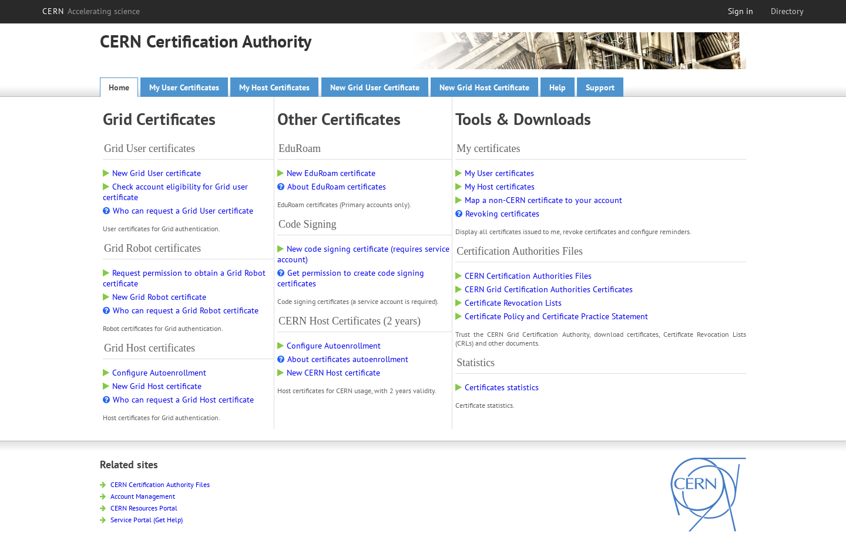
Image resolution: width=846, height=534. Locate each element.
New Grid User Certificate (374, 87)
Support (600, 87)
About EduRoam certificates (331, 186)
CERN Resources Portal (138, 507)
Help (557, 87)
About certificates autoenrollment (342, 359)
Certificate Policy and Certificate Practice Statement (551, 316)
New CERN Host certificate (328, 372)
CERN (91, 11)
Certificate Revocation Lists (508, 303)
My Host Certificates (274, 87)
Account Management (137, 496)
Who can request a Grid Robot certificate (180, 310)
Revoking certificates (497, 213)
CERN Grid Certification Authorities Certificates (544, 289)
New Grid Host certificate (152, 386)
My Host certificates (495, 186)
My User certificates (494, 173)
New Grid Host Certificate (484, 87)
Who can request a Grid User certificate (178, 210)
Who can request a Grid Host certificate (178, 399)
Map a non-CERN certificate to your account (538, 200)
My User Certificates (184, 87)
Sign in (740, 11)
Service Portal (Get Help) (141, 519)
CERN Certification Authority (205, 40)
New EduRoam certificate (326, 173)
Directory (787, 11)
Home (119, 87)
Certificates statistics (497, 387)
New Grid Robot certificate (154, 297)
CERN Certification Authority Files (155, 484)
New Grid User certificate (152, 173)
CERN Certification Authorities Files (523, 276)
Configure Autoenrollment (154, 372)
